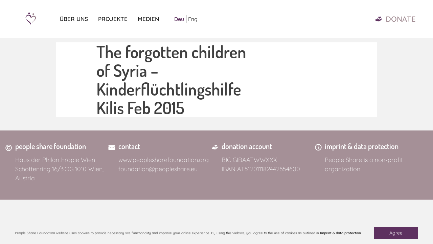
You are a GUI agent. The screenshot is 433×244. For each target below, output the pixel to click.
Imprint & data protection (340, 233)
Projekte (113, 18)
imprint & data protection (361, 146)
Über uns (74, 18)
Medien (148, 18)
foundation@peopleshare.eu (158, 169)
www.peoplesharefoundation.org (163, 160)
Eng (193, 19)
